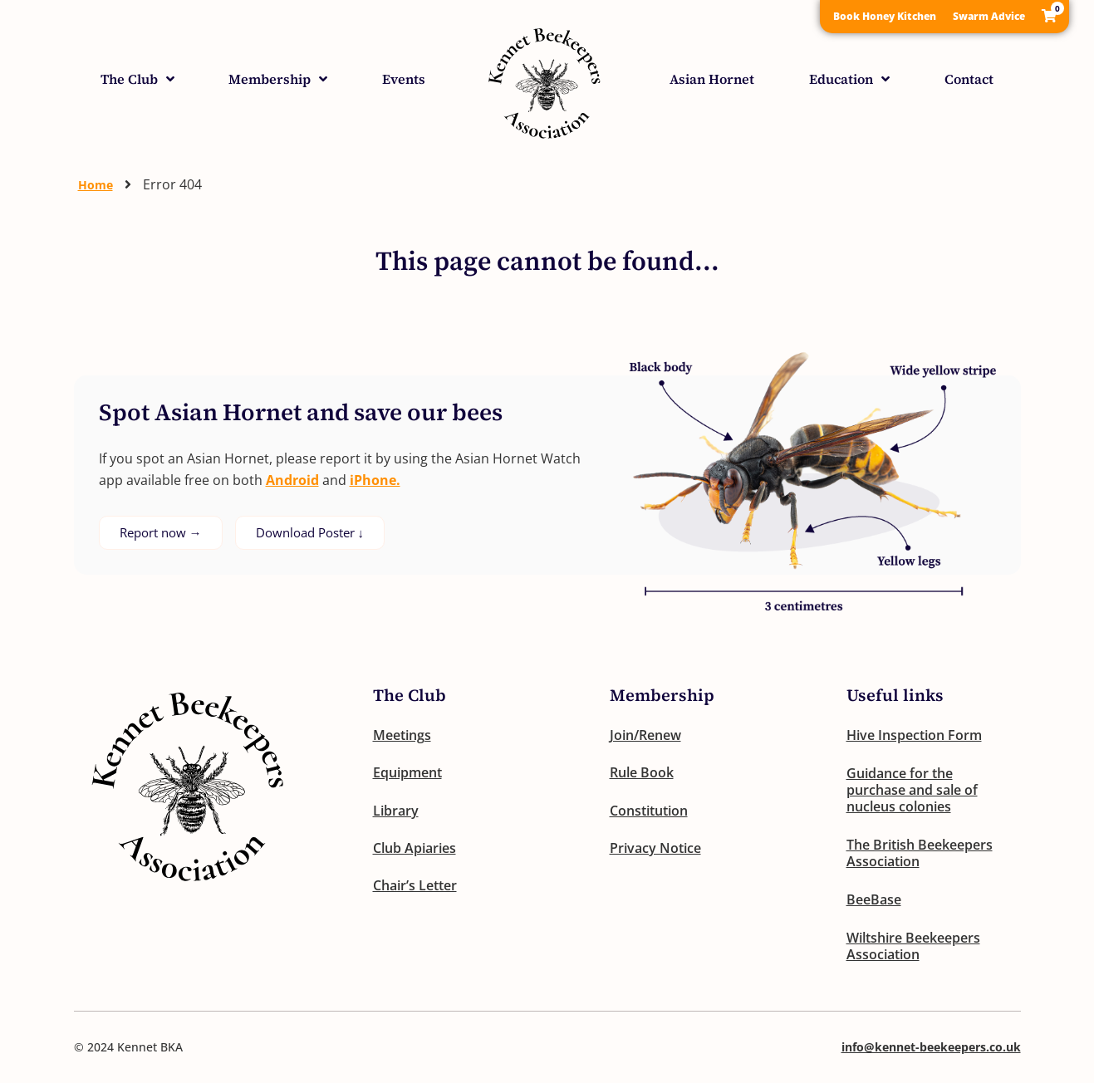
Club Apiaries (414, 849)
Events (403, 79)
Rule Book (642, 773)
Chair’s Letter (415, 888)
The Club (137, 79)
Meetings (402, 735)
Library (396, 811)
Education (849, 79)
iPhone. (375, 480)
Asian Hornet (712, 79)
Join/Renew (645, 735)
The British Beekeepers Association (919, 853)
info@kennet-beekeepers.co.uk (931, 1047)
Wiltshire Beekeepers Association (913, 946)
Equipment (407, 773)
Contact (968, 79)
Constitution (649, 811)
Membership (277, 79)
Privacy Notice (655, 849)
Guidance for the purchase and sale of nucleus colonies (912, 790)
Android (292, 480)
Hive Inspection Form (914, 735)
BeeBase (873, 899)
